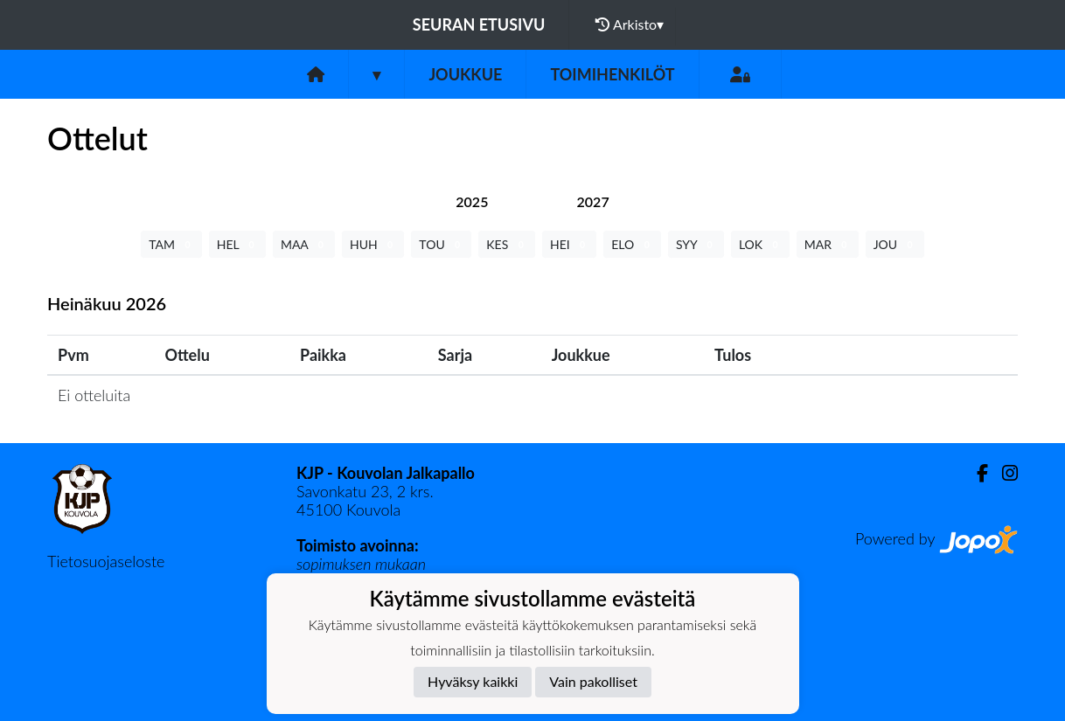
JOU (895, 244)
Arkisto (629, 24)
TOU (441, 244)
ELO (632, 244)
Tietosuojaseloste (105, 561)
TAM (171, 244)
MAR (827, 244)
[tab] (472, 201)
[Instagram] (1003, 473)
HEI (569, 244)
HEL (237, 244)
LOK (760, 244)
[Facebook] (975, 473)
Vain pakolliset (593, 681)
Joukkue (465, 74)
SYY (696, 244)
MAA (304, 244)
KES (506, 244)
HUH (373, 244)
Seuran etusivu (479, 24)
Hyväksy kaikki (473, 681)
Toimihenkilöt (612, 74)
